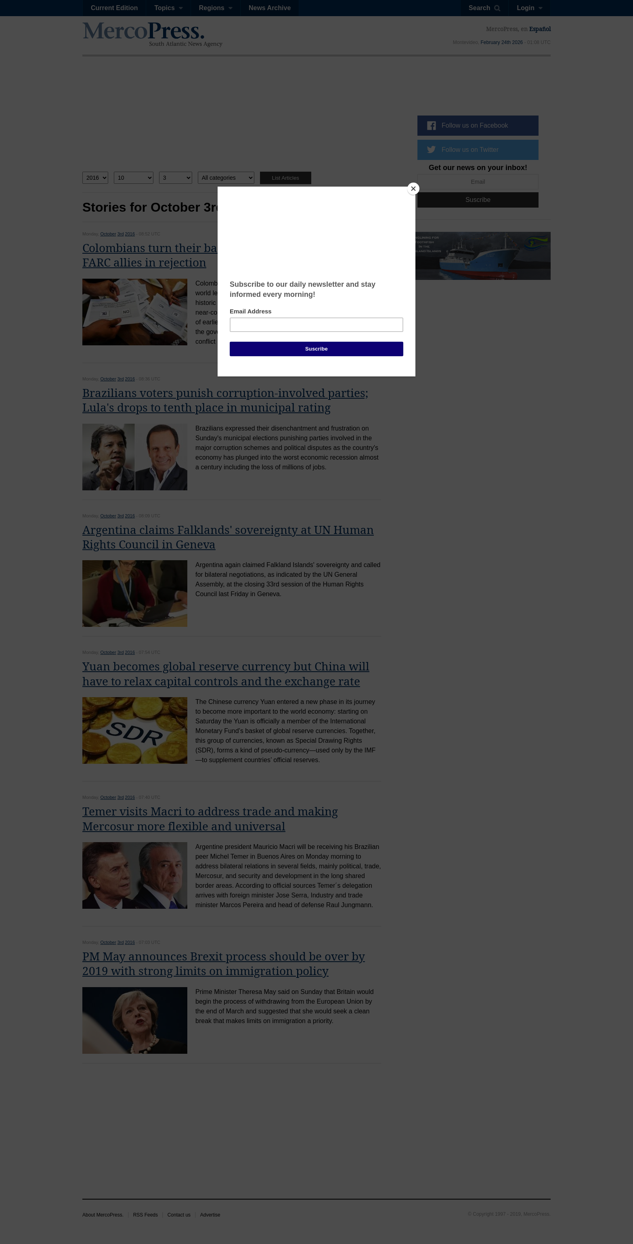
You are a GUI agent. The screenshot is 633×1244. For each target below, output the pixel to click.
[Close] (413, 189)
